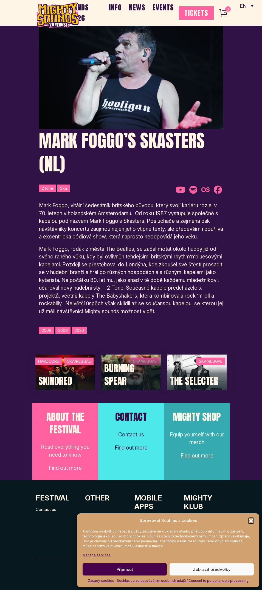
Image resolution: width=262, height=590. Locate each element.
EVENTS (163, 7)
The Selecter (194, 381)
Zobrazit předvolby (212, 569)
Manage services (97, 555)
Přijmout (125, 569)
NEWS (137, 7)
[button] (251, 520)
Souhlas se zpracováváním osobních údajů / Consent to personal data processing (183, 581)
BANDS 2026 (79, 13)
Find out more (65, 468)
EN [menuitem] (243, 5)
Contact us (46, 509)
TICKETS (196, 12)
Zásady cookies (101, 581)
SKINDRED (55, 381)
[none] (246, 5)
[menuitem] (246, 5)
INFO (115, 7)
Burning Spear (119, 374)
